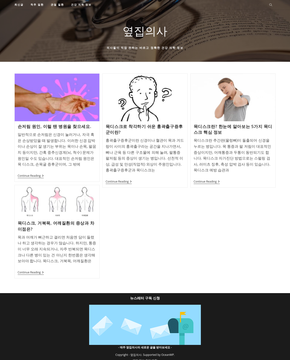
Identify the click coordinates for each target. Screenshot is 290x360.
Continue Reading (31, 176)
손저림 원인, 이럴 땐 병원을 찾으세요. (54, 126)
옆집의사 (145, 30)
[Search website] (270, 5)
